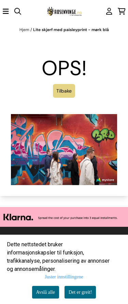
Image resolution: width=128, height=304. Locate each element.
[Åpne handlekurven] (121, 11)
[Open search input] (17, 11)
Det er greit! (80, 292)
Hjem (24, 29)
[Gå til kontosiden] (109, 11)
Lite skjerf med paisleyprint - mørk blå (71, 29)
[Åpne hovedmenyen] (6, 11)
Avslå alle (45, 292)
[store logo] (64, 11)
